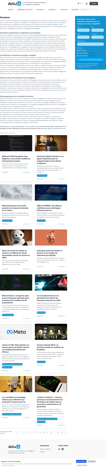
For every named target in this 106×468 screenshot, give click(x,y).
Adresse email (81, 41)
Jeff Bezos (62, 22)
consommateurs (17, 37)
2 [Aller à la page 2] (23, 432)
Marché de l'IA (41, 220)
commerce (38, 26)
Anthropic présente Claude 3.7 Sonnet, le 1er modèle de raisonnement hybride (50, 253)
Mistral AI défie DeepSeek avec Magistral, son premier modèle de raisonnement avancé (16, 158)
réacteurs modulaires (37, 104)
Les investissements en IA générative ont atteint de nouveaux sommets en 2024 (49, 298)
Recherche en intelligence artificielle (12, 364)
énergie (2, 100)
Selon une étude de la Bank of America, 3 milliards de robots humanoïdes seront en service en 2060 (16, 254)
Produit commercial (8, 315)
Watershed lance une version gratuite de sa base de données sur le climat (15, 208)
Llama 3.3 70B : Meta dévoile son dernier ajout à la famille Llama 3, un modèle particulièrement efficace (16, 348)
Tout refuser (91, 461)
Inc (9, 126)
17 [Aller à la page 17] (62, 432)
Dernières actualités (25, 9)
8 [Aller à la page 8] (43, 432)
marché (60, 118)
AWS (28, 39)
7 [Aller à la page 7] (40, 432)
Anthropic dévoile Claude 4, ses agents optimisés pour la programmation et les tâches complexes (50, 159)
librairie (55, 24)
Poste (78, 34)
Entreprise (94, 34)
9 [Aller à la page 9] (47, 432)
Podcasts (64, 9)
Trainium (40, 71)
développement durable (32, 28)
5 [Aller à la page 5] (33, 432)
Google (58, 86)
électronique (46, 26)
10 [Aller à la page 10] (51, 432)
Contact (42, 452)
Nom (92, 27)
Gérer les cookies (82, 465)
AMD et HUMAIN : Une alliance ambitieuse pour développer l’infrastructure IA (49, 208)
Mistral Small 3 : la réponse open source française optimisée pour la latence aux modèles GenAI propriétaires (15, 299)
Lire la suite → (26, 172)
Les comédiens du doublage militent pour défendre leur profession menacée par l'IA (14, 399)
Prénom (79, 27)
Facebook (55, 128)
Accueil (10, 9)
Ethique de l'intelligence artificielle (12, 414)
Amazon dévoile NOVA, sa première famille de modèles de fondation (50, 347)
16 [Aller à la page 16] (58, 432)
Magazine (75, 9)
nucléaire (40, 98)
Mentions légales (45, 449)
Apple (49, 128)
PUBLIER (94, 3)
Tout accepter (81, 461)
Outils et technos (42, 175)
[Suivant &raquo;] (65, 432)
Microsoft (3, 88)
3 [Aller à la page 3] (26, 432)
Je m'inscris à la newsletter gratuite (91, 60)
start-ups (41, 41)
